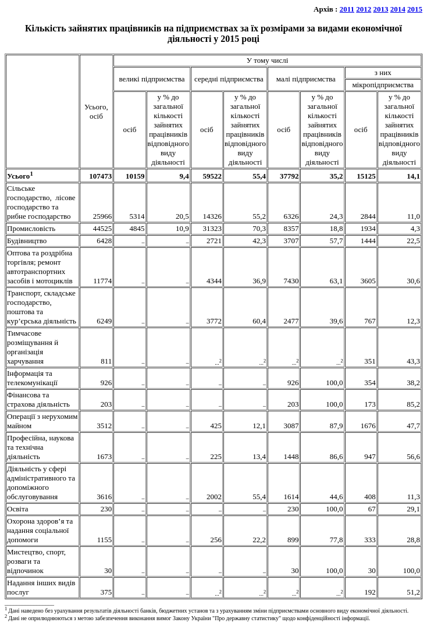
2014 (397, 9)
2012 (363, 9)
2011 (347, 9)
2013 (381, 9)
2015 (414, 9)
